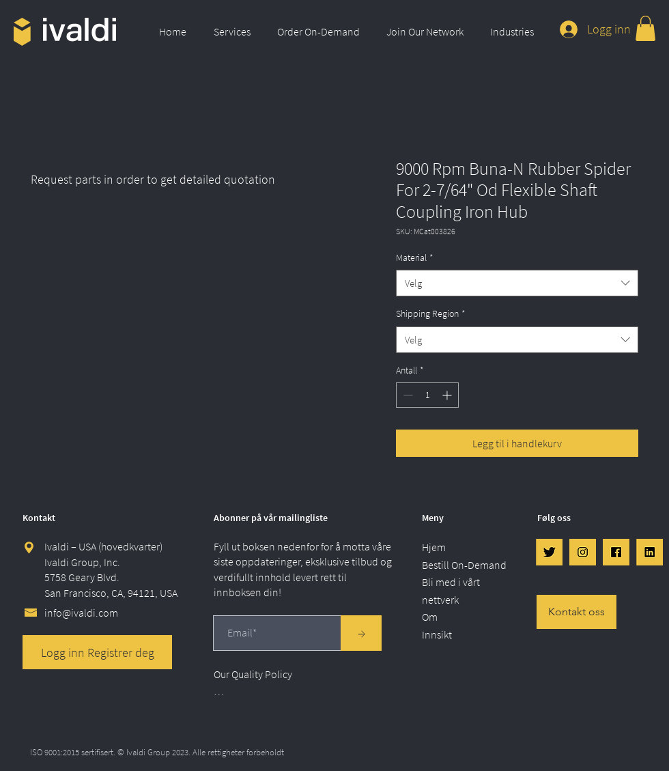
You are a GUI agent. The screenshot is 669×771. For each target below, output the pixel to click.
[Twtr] (549, 552)
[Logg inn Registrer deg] (97, 652)
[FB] (616, 552)
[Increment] (448, 395)
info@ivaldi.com (81, 612)
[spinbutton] (427, 395)
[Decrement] (406, 395)
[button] (235, 31)
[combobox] (517, 283)
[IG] (582, 552)
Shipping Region (431, 313)
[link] (645, 28)
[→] (361, 633)
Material (414, 257)
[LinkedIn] (649, 552)
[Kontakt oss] (576, 612)
